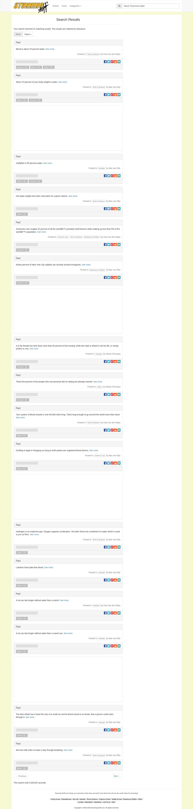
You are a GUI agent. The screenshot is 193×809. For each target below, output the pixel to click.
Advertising (89, 802)
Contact (81, 802)
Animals (102, 168)
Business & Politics (92, 237)
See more (50, 49)
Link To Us (106, 802)
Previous (21, 776)
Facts (64, 6)
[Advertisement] (68, 128)
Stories (56, 5)
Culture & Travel (104, 799)
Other (99, 387)
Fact (18, 42)
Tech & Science (93, 54)
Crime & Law (63, 237)
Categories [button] (75, 6)
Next (117, 776)
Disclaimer (98, 802)
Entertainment (66, 799)
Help (113, 802)
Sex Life (75, 799)
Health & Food (117, 799)
